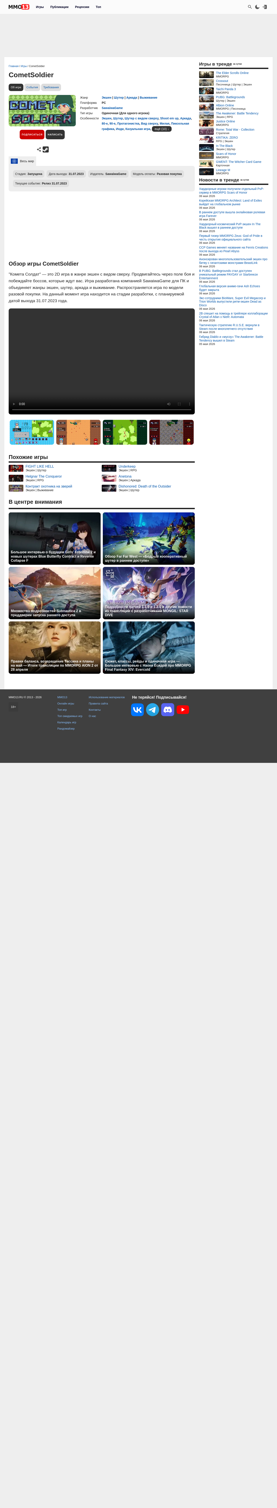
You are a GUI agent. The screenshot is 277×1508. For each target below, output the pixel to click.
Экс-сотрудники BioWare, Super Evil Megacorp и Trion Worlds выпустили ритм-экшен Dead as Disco (232, 301)
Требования (51, 87)
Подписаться (32, 134)
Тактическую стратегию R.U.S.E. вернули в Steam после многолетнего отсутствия (229, 326)
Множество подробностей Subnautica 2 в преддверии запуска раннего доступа (46, 613)
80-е (105, 123)
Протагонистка (128, 123)
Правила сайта (98, 703)
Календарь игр (66, 722)
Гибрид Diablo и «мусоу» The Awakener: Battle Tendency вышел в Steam (231, 338)
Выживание (148, 97)
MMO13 (62, 697)
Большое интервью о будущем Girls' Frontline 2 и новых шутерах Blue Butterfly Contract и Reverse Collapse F (53, 556)
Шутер (119, 97)
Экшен (106, 97)
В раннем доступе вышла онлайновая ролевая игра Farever (232, 214)
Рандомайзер (66, 728)
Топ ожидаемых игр (69, 716)
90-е (113, 123)
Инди (120, 129)
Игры (40, 7)
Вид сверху (149, 123)
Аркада (131, 97)
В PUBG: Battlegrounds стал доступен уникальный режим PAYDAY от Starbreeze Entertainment (228, 274)
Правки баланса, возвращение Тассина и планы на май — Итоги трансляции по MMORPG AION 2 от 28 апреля (54, 665)
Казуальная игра (137, 129)
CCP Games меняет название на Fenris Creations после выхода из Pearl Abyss (233, 249)
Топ (98, 7)
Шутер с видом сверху (142, 118)
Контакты (95, 709)
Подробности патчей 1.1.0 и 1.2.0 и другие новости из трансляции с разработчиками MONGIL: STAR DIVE (148, 611)
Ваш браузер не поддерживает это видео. (102, 361)
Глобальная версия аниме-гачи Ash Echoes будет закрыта (229, 288)
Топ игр (62, 709)
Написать (55, 134)
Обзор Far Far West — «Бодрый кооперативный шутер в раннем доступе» (146, 558)
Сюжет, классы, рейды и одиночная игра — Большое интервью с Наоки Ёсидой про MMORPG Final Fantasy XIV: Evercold (148, 665)
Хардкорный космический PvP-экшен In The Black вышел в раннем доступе (230, 225)
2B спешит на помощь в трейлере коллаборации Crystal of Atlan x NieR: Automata (233, 315)
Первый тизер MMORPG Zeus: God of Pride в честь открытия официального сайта (230, 237)
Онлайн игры (65, 703)
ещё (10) (161, 129)
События (32, 87)
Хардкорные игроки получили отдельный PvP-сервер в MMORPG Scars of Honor (231, 190)
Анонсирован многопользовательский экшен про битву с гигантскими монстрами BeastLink (233, 261)
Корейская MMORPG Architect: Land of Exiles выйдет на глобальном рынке (230, 202)
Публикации (59, 7)
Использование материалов (107, 697)
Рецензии (82, 7)
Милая (164, 123)
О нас (92, 716)
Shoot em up (169, 118)
